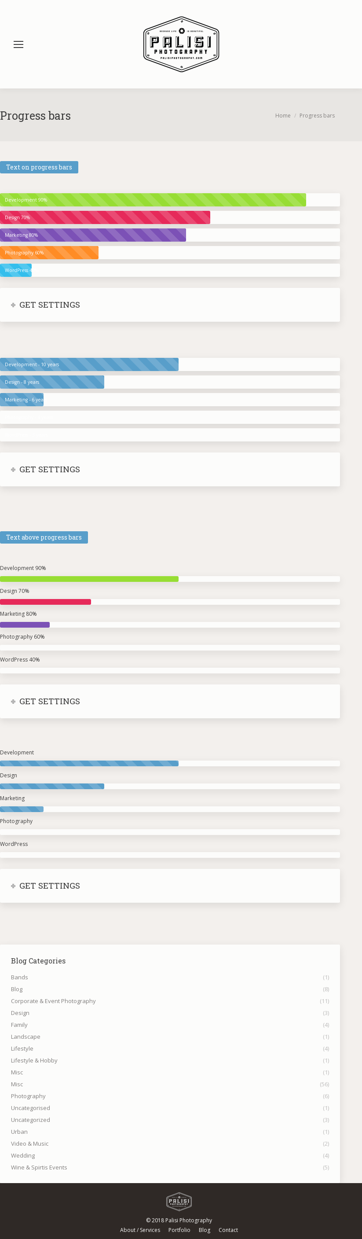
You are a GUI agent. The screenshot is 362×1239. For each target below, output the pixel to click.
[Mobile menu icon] (18, 44)
